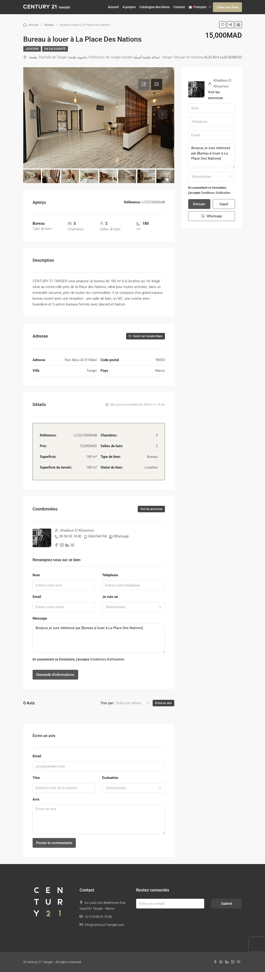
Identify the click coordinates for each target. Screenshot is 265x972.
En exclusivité (55, 48)
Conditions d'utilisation (107, 659)
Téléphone (110, 575)
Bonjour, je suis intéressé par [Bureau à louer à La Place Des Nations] (99, 638)
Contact (179, 7)
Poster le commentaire (54, 843)
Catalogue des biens (154, 7)
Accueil (113, 7)
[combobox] (133, 607)
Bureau (49, 25)
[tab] (143, 84)
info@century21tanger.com (104, 925)
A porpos (129, 7)
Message (40, 618)
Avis (36, 799)
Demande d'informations (55, 675)
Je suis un (110, 597)
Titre (36, 778)
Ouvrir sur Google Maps (145, 336)
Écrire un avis (163, 703)
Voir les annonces (151, 509)
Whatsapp (121, 536)
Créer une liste (227, 7)
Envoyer (199, 204)
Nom (36, 575)
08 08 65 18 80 (70, 536)
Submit (226, 904)
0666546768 (97, 536)
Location (32, 48)
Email (37, 597)
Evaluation (110, 778)
